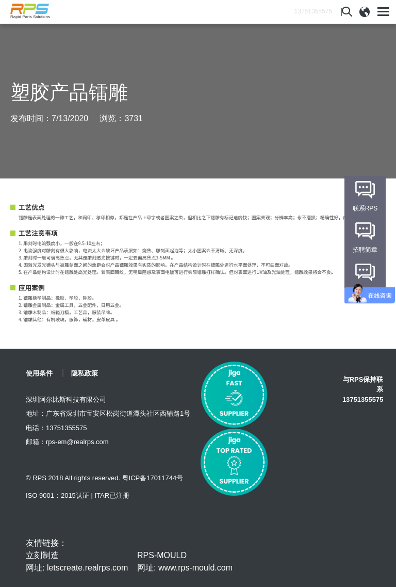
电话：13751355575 (56, 428)
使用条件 (39, 373)
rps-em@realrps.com (77, 442)
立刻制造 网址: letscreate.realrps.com (77, 561)
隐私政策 (84, 373)
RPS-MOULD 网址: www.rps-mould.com (185, 561)
